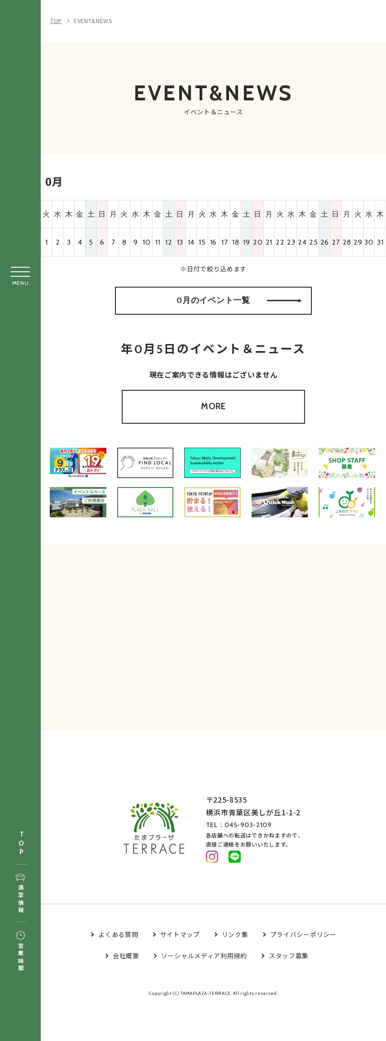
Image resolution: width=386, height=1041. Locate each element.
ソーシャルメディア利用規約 (204, 990)
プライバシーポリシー (303, 969)
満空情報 (20, 894)
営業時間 (20, 952)
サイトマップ (180, 969)
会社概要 (126, 990)
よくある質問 (118, 969)
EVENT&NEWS (93, 20)
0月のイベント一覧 (239, 309)
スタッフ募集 (289, 990)
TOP (21, 843)
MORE (213, 426)
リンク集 (235, 969)
